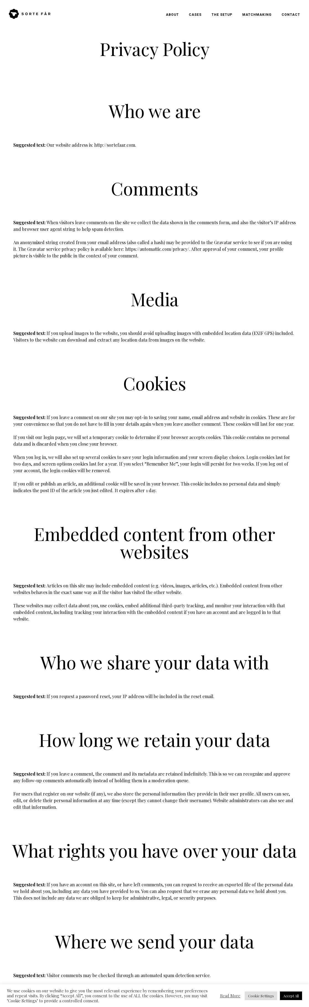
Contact (291, 15)
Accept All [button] (291, 995)
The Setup (222, 15)
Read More (230, 995)
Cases (195, 15)
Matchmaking (257, 15)
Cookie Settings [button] (261, 995)
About (172, 15)
